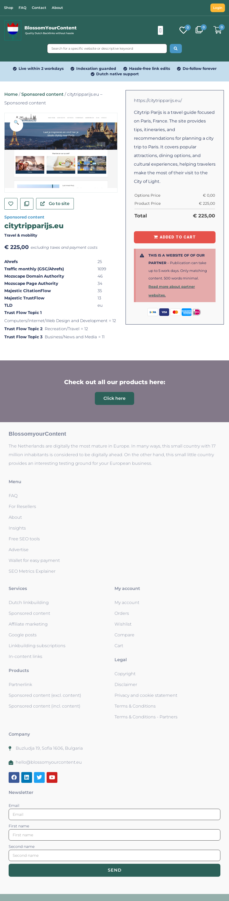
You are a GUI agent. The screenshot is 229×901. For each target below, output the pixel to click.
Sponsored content (42, 94)
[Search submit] (176, 48)
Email (14, 805)
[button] (160, 30)
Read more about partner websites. (171, 290)
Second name (21, 846)
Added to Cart (178, 237)
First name (19, 826)
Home (11, 94)
